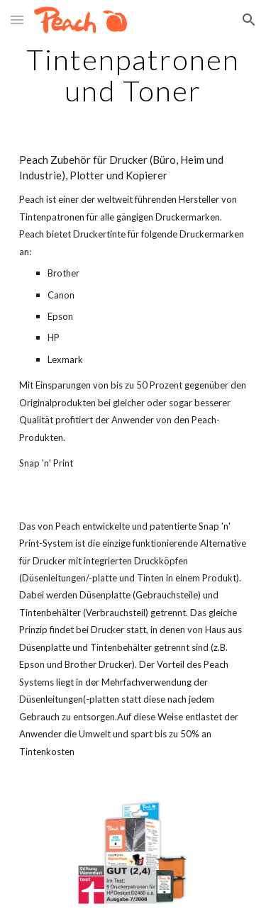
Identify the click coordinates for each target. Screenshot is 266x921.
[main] (133, 75)
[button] (17, 19)
